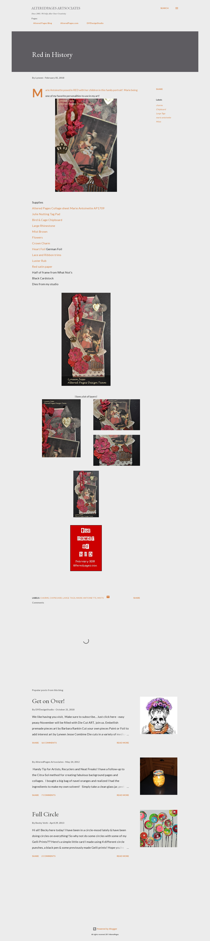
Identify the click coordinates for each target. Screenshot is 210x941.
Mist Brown (39, 231)
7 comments (48, 795)
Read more (123, 742)
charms (159, 105)
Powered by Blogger (105, 928)
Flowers (37, 237)
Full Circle (45, 814)
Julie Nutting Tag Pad (46, 214)
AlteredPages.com (68, 23)
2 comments (48, 856)
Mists (158, 121)
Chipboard (161, 109)
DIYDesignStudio (93, 23)
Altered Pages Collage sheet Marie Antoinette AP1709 (68, 208)
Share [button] (159, 89)
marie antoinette (163, 117)
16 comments (49, 742)
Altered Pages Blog (41, 23)
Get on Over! (48, 701)
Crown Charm (41, 243)
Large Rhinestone (43, 225)
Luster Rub (39, 260)
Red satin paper (42, 266)
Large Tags (160, 113)
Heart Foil (39, 249)
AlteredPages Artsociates (56, 8)
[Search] (164, 8)
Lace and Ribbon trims (46, 255)
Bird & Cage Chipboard (47, 220)
